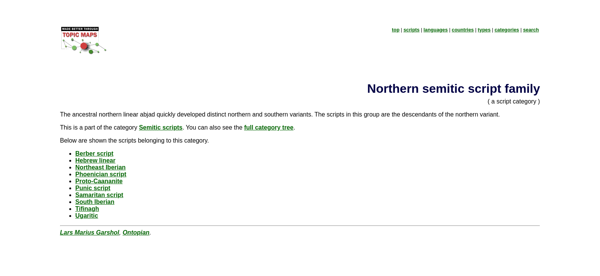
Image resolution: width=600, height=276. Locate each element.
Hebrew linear (95, 160)
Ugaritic (86, 215)
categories (506, 30)
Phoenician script (100, 174)
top (395, 30)
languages (436, 30)
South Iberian (94, 202)
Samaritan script (99, 195)
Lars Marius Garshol (89, 232)
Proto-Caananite (99, 181)
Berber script (94, 153)
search (531, 30)
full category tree (268, 127)
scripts (411, 30)
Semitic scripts (161, 127)
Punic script (93, 188)
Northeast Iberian (100, 167)
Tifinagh (87, 208)
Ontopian (135, 232)
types (484, 30)
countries (463, 30)
